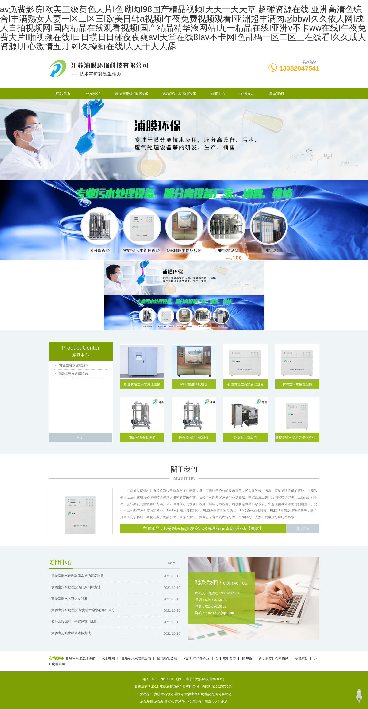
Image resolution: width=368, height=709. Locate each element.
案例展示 (247, 94)
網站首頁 (63, 94)
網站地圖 (146, 701)
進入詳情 (302, 528)
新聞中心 (218, 94)
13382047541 (299, 68)
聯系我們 (276, 94)
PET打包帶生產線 (197, 658)
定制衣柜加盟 (226, 658)
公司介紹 (93, 94)
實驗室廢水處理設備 (132, 94)
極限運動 (301, 658)
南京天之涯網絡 (216, 701)
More (80, 437)
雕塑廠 (247, 658)
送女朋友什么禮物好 (273, 658)
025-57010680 (162, 679)
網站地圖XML (164, 701)
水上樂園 (108, 658)
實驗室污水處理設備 (179, 94)
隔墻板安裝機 (167, 658)
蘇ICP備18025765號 (217, 686)
